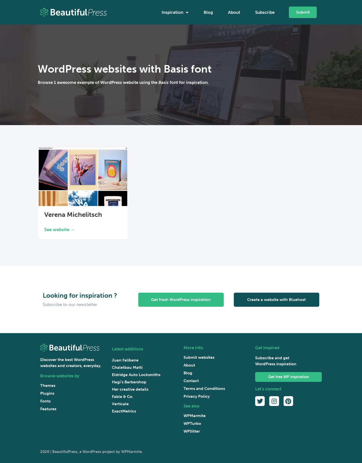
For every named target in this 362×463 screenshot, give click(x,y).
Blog (208, 12)
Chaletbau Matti (127, 367)
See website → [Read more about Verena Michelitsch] (59, 229)
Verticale (120, 403)
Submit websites (199, 357)
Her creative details (130, 389)
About (234, 12)
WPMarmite (195, 415)
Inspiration (175, 12)
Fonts (45, 401)
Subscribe (265, 12)
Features (48, 408)
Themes (47, 385)
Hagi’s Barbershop (129, 382)
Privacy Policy (197, 396)
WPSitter (192, 431)
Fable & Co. (122, 396)
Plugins (47, 393)
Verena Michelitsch (73, 215)
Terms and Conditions (204, 388)
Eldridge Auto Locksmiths (136, 374)
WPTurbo (192, 423)
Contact (191, 380)
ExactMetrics (124, 411)
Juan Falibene (125, 360)
